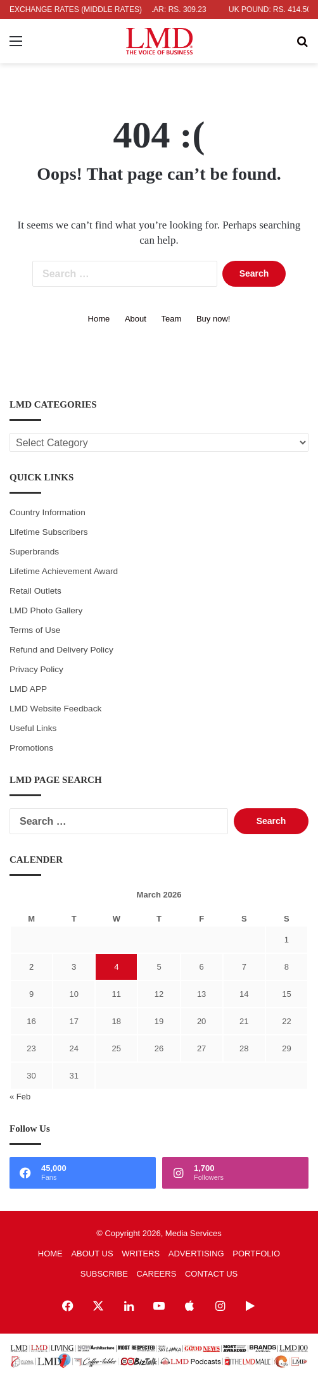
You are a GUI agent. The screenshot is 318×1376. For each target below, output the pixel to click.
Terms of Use (35, 630)
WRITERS (141, 1253)
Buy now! (213, 318)
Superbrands (34, 551)
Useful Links (33, 728)
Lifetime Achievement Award (64, 571)
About (135, 318)
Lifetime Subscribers (49, 532)
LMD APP (28, 689)
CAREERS (156, 1274)
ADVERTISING (196, 1253)
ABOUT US (92, 1253)
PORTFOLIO (256, 1253)
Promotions (31, 748)
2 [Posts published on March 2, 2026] (31, 967)
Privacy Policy (36, 669)
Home (99, 318)
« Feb (20, 1096)
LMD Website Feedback (55, 708)
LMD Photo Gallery (46, 610)
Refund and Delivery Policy (61, 649)
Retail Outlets (35, 591)
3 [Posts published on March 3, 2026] (74, 967)
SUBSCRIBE (104, 1274)
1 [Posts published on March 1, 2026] (286, 939)
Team (172, 318)
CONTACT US (211, 1274)
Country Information (48, 512)
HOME (50, 1253)
